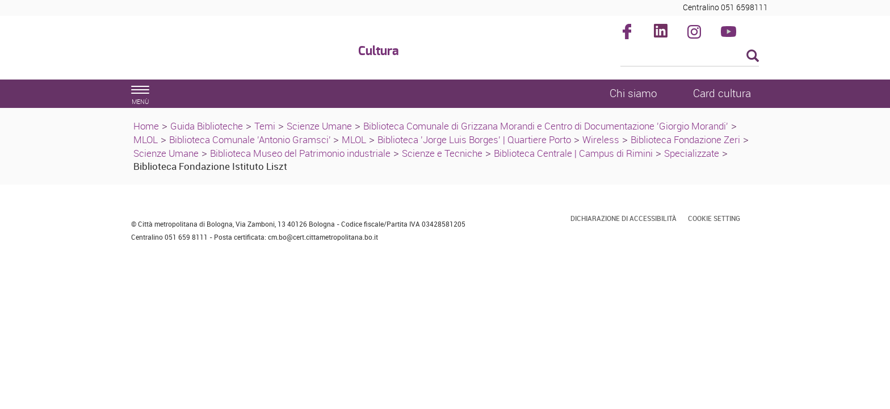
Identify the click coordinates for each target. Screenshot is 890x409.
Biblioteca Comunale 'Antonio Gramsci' (251, 139)
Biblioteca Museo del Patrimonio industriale (300, 153)
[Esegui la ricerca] (752, 56)
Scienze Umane (319, 125)
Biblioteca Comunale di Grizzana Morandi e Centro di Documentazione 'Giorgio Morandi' (545, 125)
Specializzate (691, 153)
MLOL (145, 139)
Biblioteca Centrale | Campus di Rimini (573, 153)
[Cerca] (689, 56)
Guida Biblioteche (206, 125)
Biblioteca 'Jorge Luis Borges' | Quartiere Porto (474, 139)
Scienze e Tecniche (442, 153)
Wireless (600, 139)
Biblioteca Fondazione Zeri (685, 139)
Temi (264, 125)
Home (146, 125)
